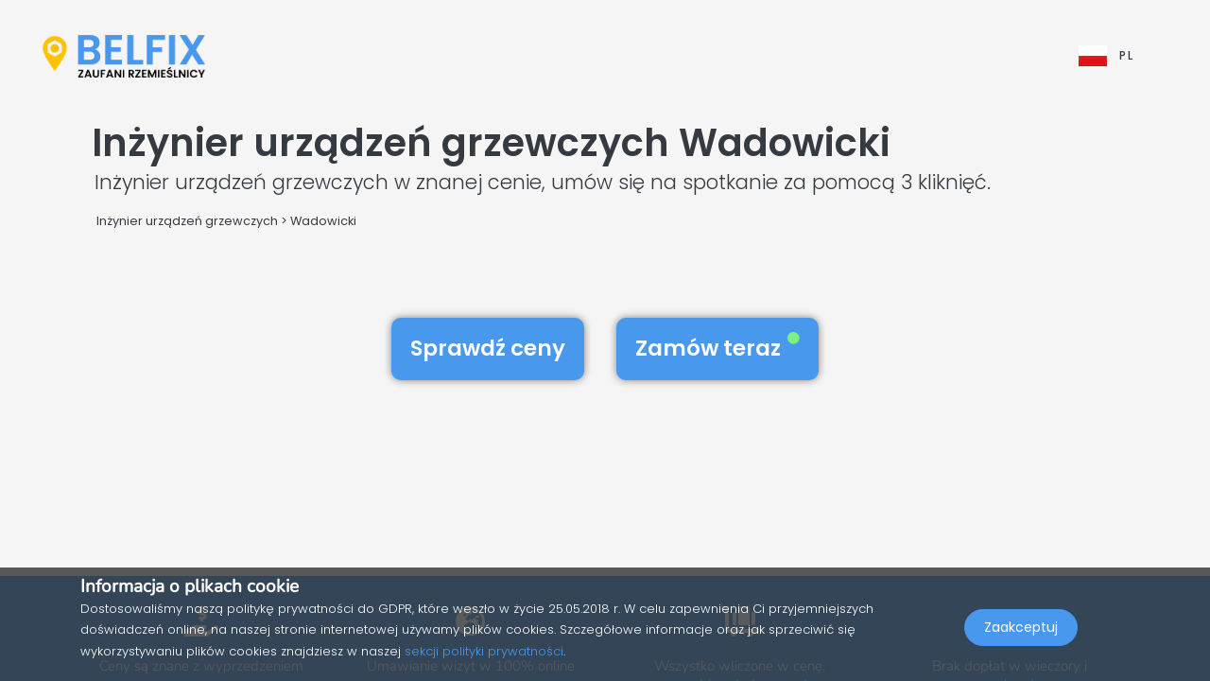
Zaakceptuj (1021, 639)
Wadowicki (323, 221)
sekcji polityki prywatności (484, 651)
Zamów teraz (717, 348)
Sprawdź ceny (487, 348)
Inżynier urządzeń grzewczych (187, 221)
